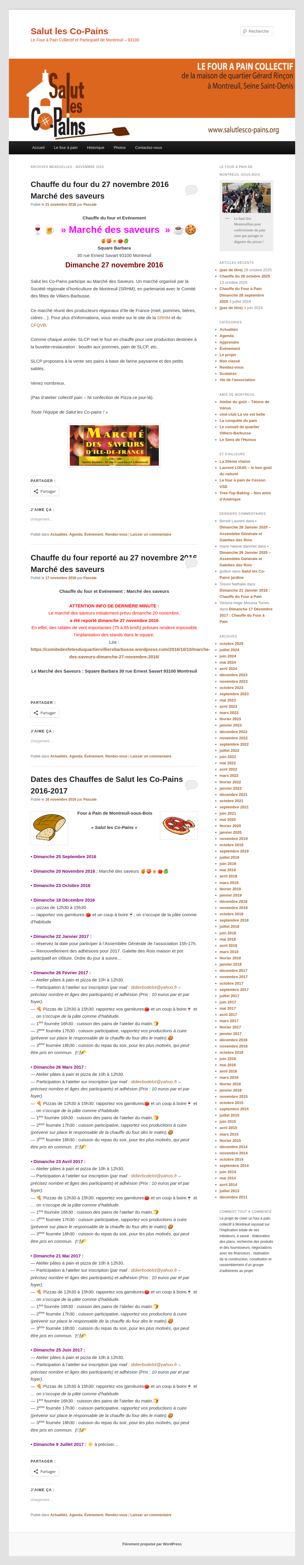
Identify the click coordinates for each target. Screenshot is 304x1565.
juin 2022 (228, 757)
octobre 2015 (231, 1103)
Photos (120, 147)
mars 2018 (229, 952)
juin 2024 (228, 656)
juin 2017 (228, 1002)
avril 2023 (228, 706)
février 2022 (230, 782)
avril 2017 (228, 1014)
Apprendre (229, 342)
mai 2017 (228, 1008)
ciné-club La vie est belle (242, 414)
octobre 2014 (231, 1159)
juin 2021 (228, 813)
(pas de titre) (231, 270)
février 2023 (230, 719)
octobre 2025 (231, 643)
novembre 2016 (234, 1046)
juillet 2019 (229, 857)
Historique (95, 147)
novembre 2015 (234, 1096)
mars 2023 (229, 712)
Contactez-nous (148, 147)
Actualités (58, 534)
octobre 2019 (231, 845)
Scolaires (228, 373)
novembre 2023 (234, 681)
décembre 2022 (234, 731)
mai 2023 (228, 700)
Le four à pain (66, 147)
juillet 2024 (229, 650)
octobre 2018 (231, 914)
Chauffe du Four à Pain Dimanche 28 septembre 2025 (242, 294)
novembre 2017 (234, 977)
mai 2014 (228, 1178)
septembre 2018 (234, 920)
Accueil (38, 147)
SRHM (163, 317)
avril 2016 (228, 1071)
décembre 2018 (234, 901)
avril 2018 (228, 945)
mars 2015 (229, 1134)
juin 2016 (228, 1058)
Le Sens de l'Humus (238, 439)
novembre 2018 (234, 907)
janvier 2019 (231, 895)
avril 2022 (228, 769)
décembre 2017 (234, 970)
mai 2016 (228, 1065)
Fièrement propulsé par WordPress (152, 1544)
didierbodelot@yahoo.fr (154, 987)
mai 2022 (228, 763)
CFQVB (38, 325)
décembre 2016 (234, 1040)
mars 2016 (229, 1077)
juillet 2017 (229, 996)
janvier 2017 (231, 1033)
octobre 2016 (231, 1052)
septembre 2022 (234, 744)
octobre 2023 (231, 687)
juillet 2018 (229, 926)
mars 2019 (229, 882)
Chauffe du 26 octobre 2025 (245, 276)
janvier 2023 (231, 725)
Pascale (90, 204)
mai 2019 (228, 870)
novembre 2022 (234, 738)
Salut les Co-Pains (69, 31)
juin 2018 (228, 933)
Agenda (75, 534)
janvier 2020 (231, 832)
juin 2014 (228, 1172)
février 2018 (230, 958)
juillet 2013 (229, 1191)
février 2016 (230, 1084)
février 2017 (230, 1027)
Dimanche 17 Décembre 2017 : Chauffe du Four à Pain (246, 615)
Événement (93, 534)
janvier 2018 (231, 964)
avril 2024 (228, 668)
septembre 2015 (234, 1109)
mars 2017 (229, 1021)
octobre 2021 (231, 801)
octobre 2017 (231, 983)
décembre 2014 (234, 1147)
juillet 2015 (229, 1115)
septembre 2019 (234, 851)
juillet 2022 (229, 750)
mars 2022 (229, 775)
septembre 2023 (234, 694)
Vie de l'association (237, 380)
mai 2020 (228, 819)
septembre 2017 (234, 989)
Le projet (228, 355)
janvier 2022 (231, 788)
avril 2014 (228, 1184)
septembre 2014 (234, 1165)
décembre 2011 (234, 1197)
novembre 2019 (234, 838)
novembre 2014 (234, 1153)
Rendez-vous (116, 534)
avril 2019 (228, 876)
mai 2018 (228, 939)
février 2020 (230, 826)
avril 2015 (228, 1128)
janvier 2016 (231, 1090)
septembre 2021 (234, 807)
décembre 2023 (234, 675)
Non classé (230, 361)
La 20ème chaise (235, 461)
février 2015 (230, 1140)
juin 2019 (228, 863)
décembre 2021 (234, 794)
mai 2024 (228, 662)
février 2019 (230, 889)
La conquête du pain (238, 420)
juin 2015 (228, 1121)
